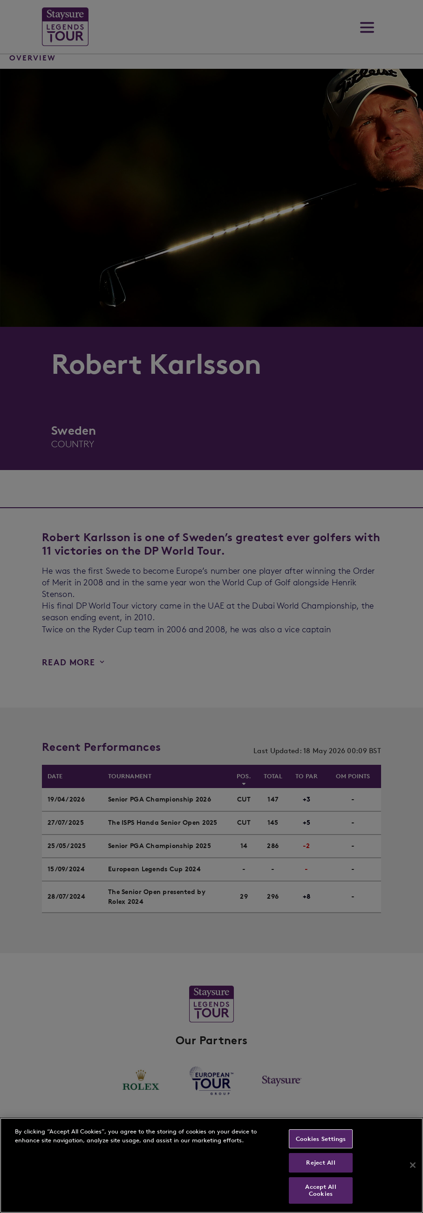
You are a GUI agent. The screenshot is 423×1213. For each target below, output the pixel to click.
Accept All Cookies (320, 1190)
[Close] (413, 1165)
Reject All (320, 1163)
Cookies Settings (321, 1139)
